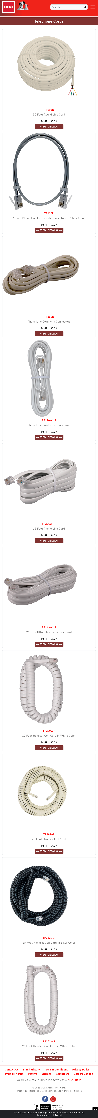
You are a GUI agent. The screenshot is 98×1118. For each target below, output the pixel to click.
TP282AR (49, 834)
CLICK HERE (74, 1080)
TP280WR (49, 730)
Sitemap (47, 1073)
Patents (32, 1073)
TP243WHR (49, 627)
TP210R (49, 316)
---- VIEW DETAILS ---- (49, 126)
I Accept (57, 1115)
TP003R (49, 109)
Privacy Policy (81, 1069)
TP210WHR (49, 420)
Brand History (31, 1069)
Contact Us (11, 1069)
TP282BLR (49, 937)
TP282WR (49, 1041)
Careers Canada (83, 1073)
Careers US (62, 1073)
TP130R (49, 213)
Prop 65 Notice (14, 1073)
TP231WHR (49, 523)
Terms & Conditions (56, 1069)
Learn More (43, 1115)
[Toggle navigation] (93, 7)
